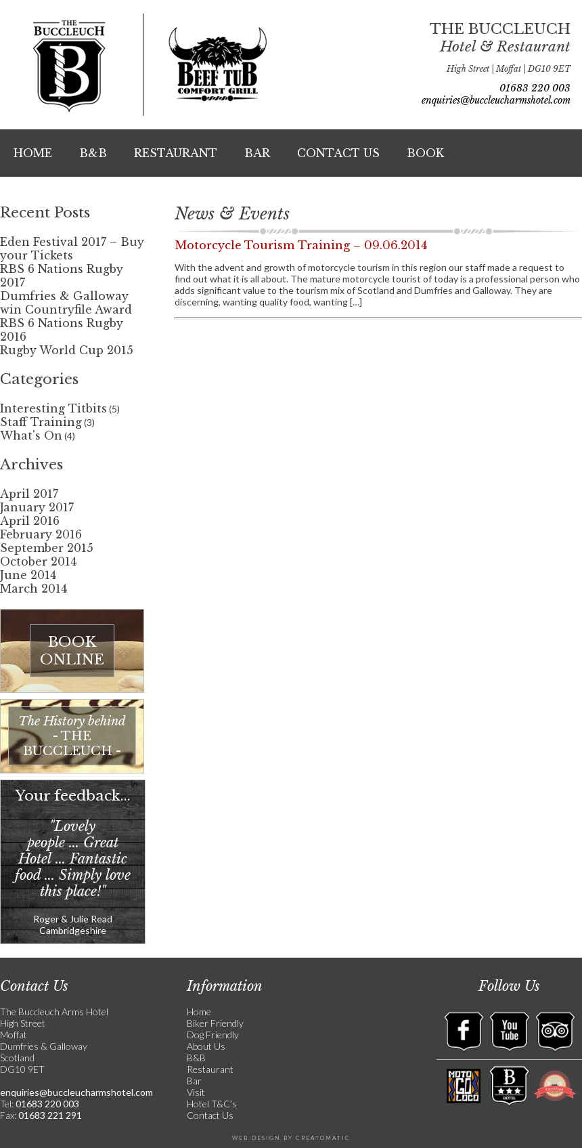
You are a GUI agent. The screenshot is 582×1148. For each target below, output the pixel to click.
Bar (257, 153)
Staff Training (41, 422)
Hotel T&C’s (212, 1103)
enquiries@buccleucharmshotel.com (496, 100)
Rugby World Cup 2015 (66, 350)
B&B (93, 153)
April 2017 (29, 494)
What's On (31, 435)
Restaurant (175, 153)
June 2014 (28, 575)
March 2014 (33, 588)
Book (425, 153)
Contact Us (338, 153)
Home (33, 153)
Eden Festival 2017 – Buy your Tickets (72, 248)
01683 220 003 (534, 88)
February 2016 (41, 534)
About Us (206, 1046)
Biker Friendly (215, 1023)
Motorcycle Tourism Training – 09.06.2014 (301, 245)
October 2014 (38, 561)
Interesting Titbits (53, 408)
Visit (196, 1092)
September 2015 (46, 548)
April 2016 (30, 521)
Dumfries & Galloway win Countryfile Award (66, 302)
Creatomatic (323, 1137)
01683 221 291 (49, 1115)
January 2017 (37, 507)
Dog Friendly (213, 1034)
